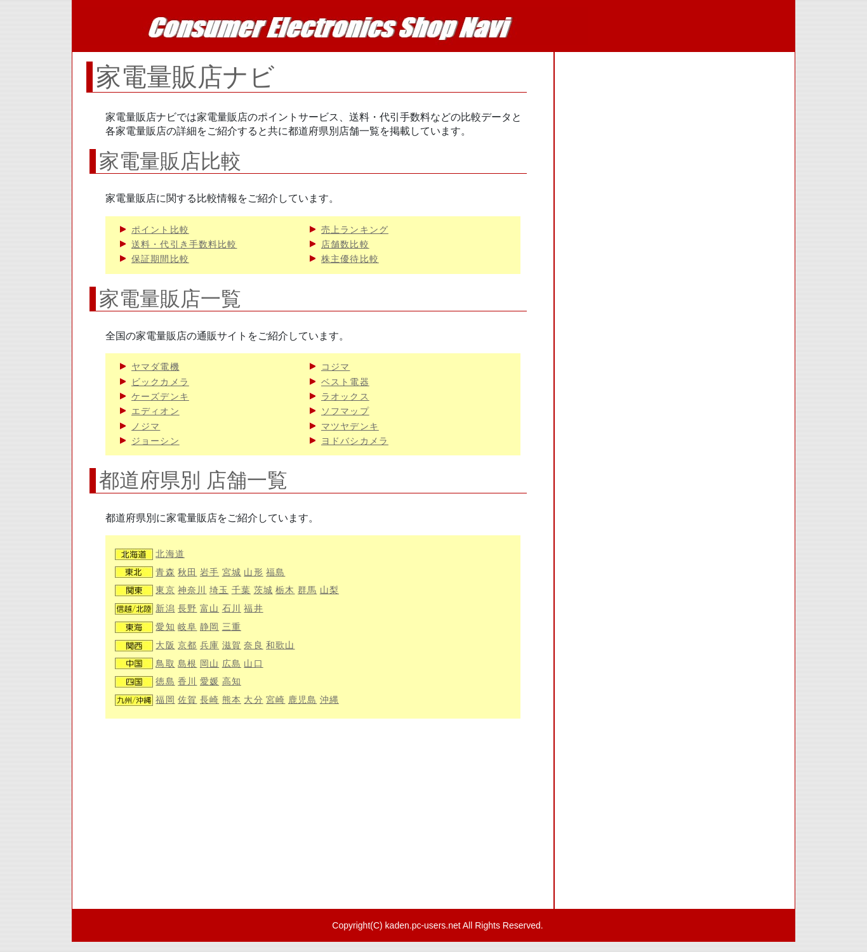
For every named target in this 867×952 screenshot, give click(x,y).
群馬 (307, 590)
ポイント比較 (160, 230)
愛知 (165, 627)
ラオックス (345, 396)
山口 (253, 663)
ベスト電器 (345, 382)
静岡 (209, 627)
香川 (187, 681)
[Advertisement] (313, 820)
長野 (187, 608)
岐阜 (187, 627)
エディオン (155, 411)
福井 (253, 608)
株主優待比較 (350, 259)
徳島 (165, 681)
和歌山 (280, 645)
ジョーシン (155, 441)
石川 (231, 608)
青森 (165, 572)
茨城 (263, 590)
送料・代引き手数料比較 (184, 244)
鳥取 (165, 663)
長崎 (209, 700)
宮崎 (275, 700)
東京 (165, 590)
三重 (231, 627)
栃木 (285, 590)
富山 (209, 608)
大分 (253, 700)
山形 (253, 572)
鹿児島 (302, 700)
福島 (275, 572)
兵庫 (209, 645)
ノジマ (145, 426)
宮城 (231, 572)
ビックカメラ (160, 382)
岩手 (209, 572)
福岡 (165, 700)
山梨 (329, 590)
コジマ (335, 367)
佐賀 (187, 700)
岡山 (209, 663)
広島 (231, 663)
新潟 (165, 608)
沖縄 (329, 700)
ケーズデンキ (160, 396)
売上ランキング (354, 230)
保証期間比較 (160, 259)
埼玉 (218, 590)
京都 (187, 645)
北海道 (170, 554)
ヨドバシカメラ (354, 441)
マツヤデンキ (350, 426)
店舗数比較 (345, 244)
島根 (187, 663)
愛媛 (209, 681)
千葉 (241, 590)
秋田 (187, 572)
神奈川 (192, 590)
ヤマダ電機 (155, 367)
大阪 (165, 645)
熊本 (231, 700)
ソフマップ (345, 411)
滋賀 (231, 645)
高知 (231, 681)
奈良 (253, 645)
